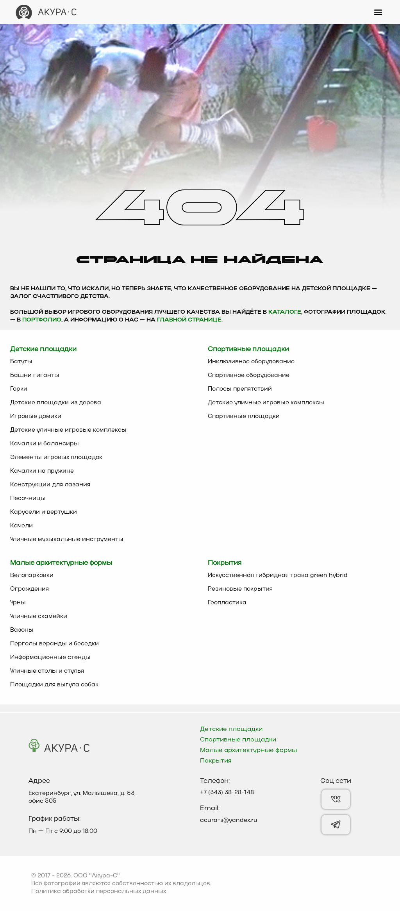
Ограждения (29, 589)
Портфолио (41, 320)
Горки (18, 389)
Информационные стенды (50, 657)
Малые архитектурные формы (248, 750)
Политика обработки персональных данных (98, 891)
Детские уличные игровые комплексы (68, 430)
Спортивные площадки (244, 416)
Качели (21, 526)
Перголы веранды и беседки (54, 644)
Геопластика (227, 603)
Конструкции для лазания (50, 485)
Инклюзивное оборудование (251, 362)
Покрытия (216, 761)
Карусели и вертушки (43, 512)
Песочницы (28, 498)
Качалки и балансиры (44, 444)
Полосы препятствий (240, 389)
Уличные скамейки (38, 616)
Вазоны (22, 630)
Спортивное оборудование (248, 375)
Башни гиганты (34, 375)
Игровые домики (35, 416)
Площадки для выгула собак (54, 685)
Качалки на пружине (42, 471)
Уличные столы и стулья (47, 671)
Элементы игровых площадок (56, 457)
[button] (377, 11)
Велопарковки (32, 575)
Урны (18, 603)
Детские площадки (231, 729)
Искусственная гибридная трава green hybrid (278, 575)
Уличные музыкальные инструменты (66, 539)
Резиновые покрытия (240, 589)
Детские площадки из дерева (55, 403)
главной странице (189, 320)
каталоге (284, 312)
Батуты (21, 362)
